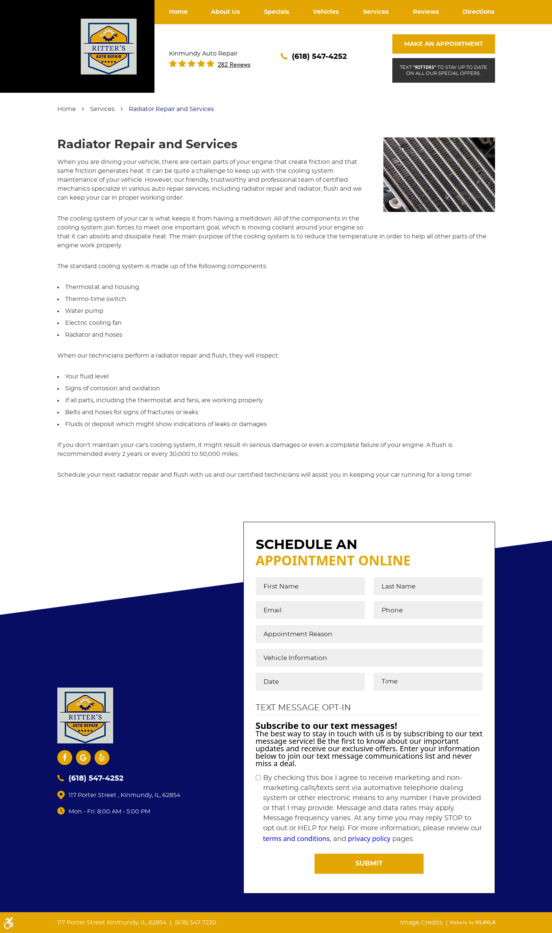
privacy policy (369, 838)
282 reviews (234, 65)
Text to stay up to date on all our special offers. (443, 70)
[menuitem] (178, 12)
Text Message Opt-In (303, 708)
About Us (225, 12)
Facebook (64, 757)
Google (83, 757)
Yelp (102, 757)
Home (178, 12)
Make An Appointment (443, 44)
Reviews (426, 12)
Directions (479, 12)
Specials (277, 12)
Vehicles (326, 12)
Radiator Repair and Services (171, 109)
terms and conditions (296, 838)
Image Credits (422, 923)
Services (376, 12)
